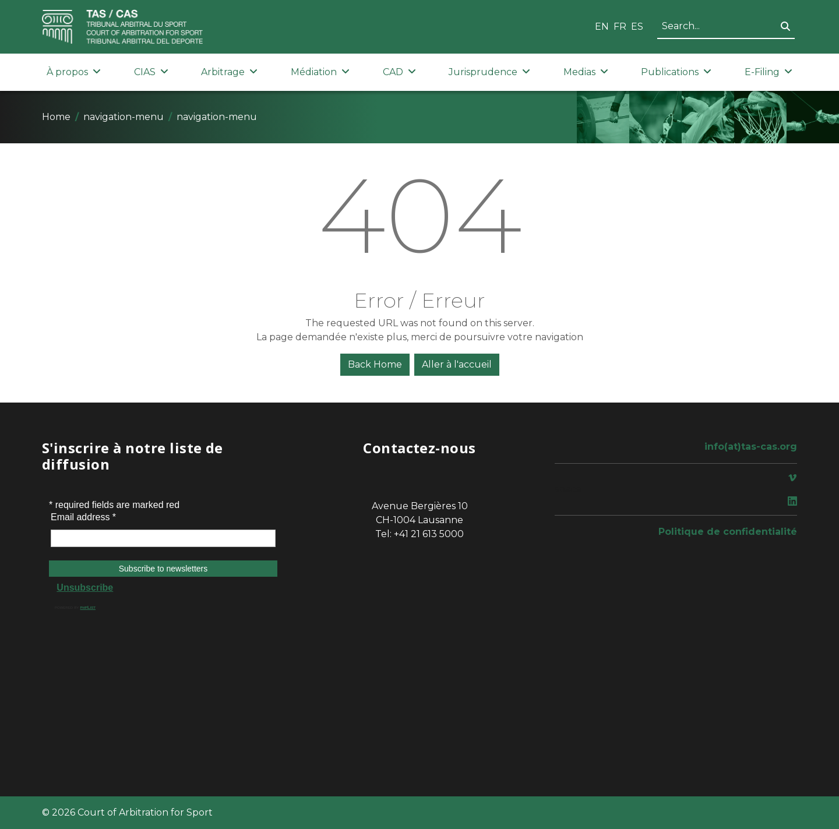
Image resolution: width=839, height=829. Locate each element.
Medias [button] (585, 71)
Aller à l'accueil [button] (457, 364)
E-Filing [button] (768, 71)
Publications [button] (676, 71)
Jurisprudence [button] (489, 71)
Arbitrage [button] (229, 71)
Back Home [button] (375, 364)
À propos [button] (74, 71)
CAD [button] (399, 71)
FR (620, 26)
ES (637, 26)
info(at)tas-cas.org (750, 446)
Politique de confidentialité (727, 531)
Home (56, 116)
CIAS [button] (151, 71)
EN (602, 26)
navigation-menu (123, 116)
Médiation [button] (320, 71)
